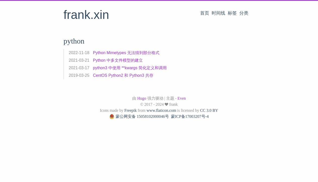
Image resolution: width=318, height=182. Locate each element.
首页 (204, 13)
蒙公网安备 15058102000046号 (139, 116)
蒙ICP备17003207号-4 (190, 116)
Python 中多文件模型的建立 (118, 60)
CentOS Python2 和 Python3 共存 (123, 75)
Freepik (130, 110)
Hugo (141, 98)
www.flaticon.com (161, 110)
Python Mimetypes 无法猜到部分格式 (126, 53)
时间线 (218, 13)
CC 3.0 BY (209, 110)
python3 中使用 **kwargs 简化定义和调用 (130, 68)
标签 (232, 13)
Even (181, 98)
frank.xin (86, 14)
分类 (243, 13)
